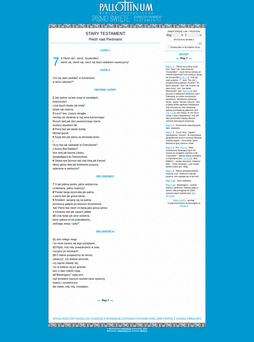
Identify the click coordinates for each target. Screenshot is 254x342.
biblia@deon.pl (124, 331)
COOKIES (181, 318)
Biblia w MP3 (179, 200)
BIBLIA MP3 (195, 318)
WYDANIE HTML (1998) (150, 318)
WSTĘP (184, 54)
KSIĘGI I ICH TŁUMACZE (89, 318)
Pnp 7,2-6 (170, 113)
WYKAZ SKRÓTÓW (63, 318)
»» (111, 300)
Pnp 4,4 (183, 147)
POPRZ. (169, 318)
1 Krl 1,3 (184, 77)
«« (99, 300)
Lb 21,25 (187, 158)
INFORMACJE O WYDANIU (120, 318)
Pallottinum (126, 329)
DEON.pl (184, 206)
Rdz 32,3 (187, 91)
